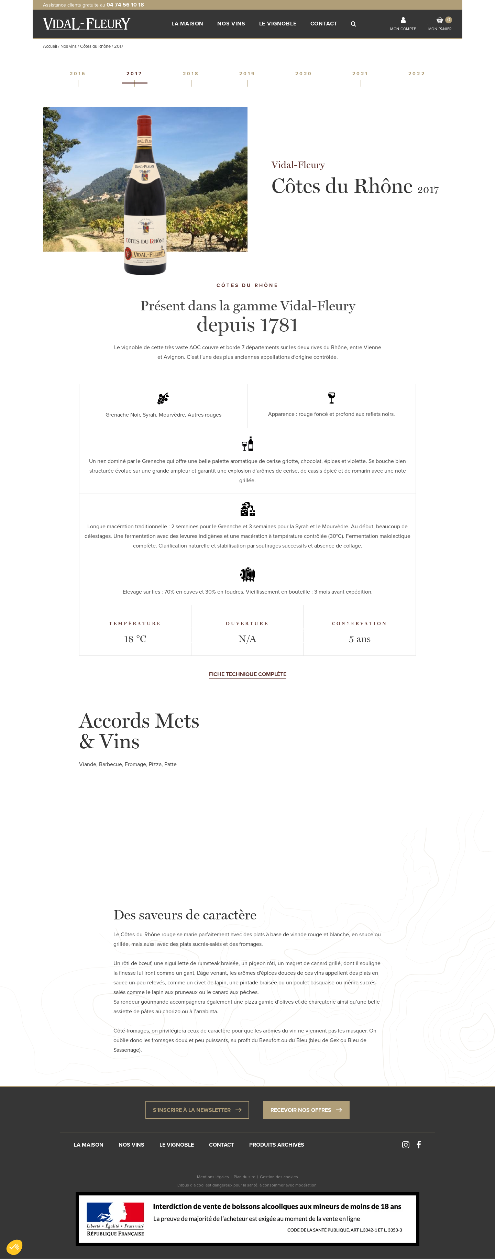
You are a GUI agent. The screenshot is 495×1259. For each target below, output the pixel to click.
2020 (304, 74)
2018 (191, 74)
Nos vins (68, 46)
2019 (247, 74)
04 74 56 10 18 (125, 4)
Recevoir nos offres (306, 1110)
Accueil (50, 46)
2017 (134, 74)
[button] (14, 1247)
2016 (78, 74)
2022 (417, 74)
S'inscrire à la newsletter (197, 1110)
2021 (360, 74)
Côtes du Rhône (95, 46)
